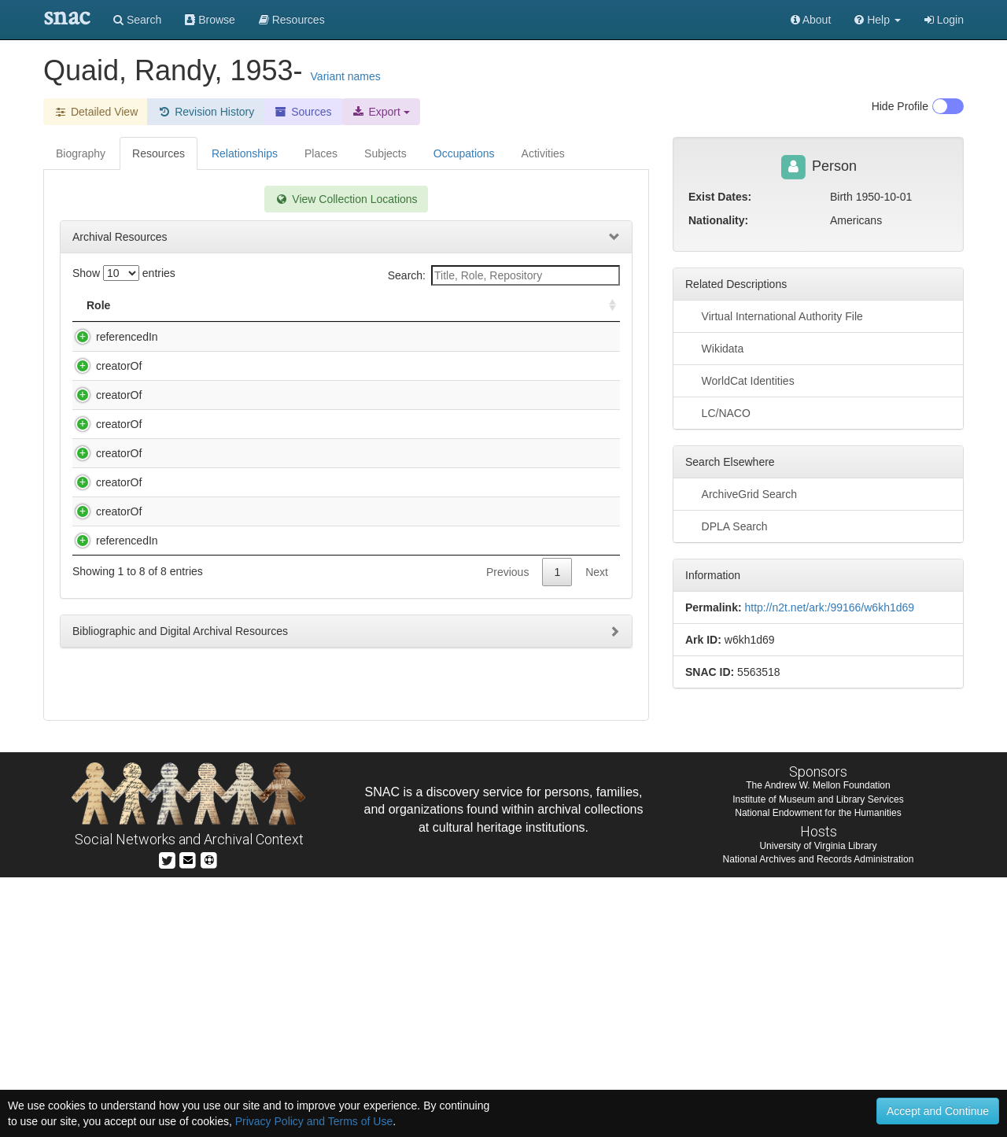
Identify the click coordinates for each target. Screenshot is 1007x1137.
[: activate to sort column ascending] (606, 306)
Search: (504, 275)
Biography (80, 153)
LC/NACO (718, 412)
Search (137, 19)
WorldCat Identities (740, 380)
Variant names (346, 76)
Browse (210, 19)
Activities (543, 153)
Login (944, 19)
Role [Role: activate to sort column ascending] (98, 305)
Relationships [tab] (245, 153)
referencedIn (111, 336)
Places (321, 153)
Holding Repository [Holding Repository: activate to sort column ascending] (488, 305)
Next (596, 871)
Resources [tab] (158, 153)
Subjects (385, 153)
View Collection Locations (346, 199)
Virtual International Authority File (774, 315)
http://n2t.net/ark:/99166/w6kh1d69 (829, 607)
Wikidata (714, 348)
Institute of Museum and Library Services (817, 1058)
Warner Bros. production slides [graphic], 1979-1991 (285, 824)
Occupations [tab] (464, 153)
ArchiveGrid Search (741, 493)
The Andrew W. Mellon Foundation (818, 1044)
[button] (878, 19)
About (811, 19)
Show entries (123, 273)
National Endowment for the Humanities (818, 1071)
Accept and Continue (938, 1111)
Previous (507, 871)
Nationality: (718, 220)
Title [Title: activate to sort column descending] (175, 305)
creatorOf (103, 381)
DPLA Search (726, 526)
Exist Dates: (719, 196)
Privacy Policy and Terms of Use (314, 1121)
